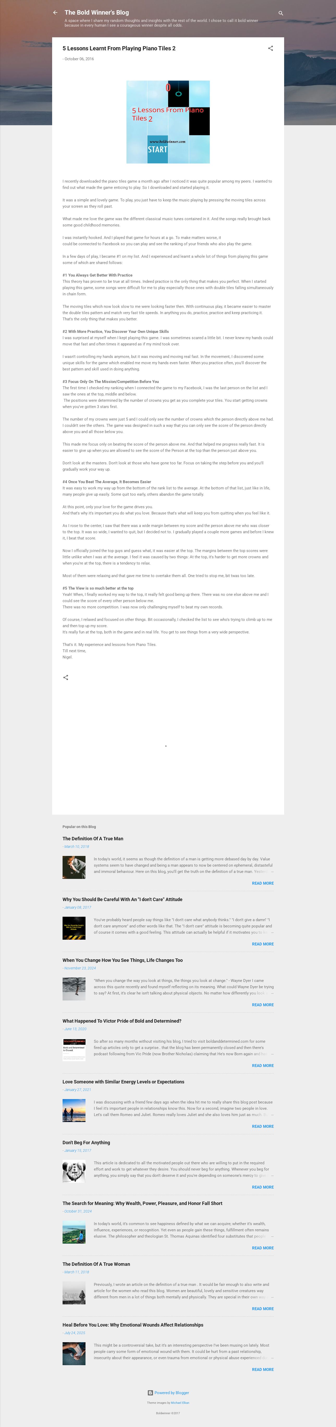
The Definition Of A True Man (93, 838)
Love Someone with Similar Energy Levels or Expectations (123, 1081)
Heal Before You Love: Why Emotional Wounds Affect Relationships (133, 1325)
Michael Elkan (180, 1403)
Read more (263, 883)
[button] (270, 49)
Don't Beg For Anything (86, 1142)
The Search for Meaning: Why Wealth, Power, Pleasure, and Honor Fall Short (142, 1203)
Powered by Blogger (168, 1392)
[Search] (281, 14)
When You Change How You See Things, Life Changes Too (123, 960)
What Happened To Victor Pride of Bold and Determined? (122, 1021)
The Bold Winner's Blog (97, 12)
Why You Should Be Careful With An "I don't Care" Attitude (122, 899)
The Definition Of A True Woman (96, 1264)
